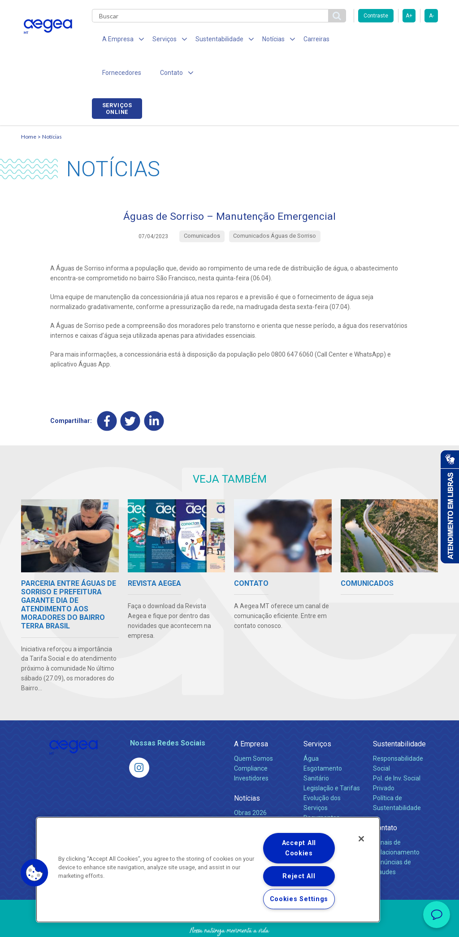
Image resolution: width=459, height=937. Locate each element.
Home (28, 105)
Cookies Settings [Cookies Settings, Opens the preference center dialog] (299, 899)
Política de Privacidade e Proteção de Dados (229, 923)
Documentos (321, 787)
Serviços (317, 714)
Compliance (251, 738)
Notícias (52, 105)
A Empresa (251, 714)
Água (311, 728)
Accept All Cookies (299, 848)
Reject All (298, 876)
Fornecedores (348, 40)
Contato (385, 797)
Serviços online (413, 41)
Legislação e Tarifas (331, 758)
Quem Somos (253, 728)
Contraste (376, 16)
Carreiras (301, 40)
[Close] (361, 839)
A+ (409, 16)
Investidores (251, 748)
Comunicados (253, 792)
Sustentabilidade (399, 714)
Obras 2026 (250, 782)
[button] (34, 873)
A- (431, 16)
